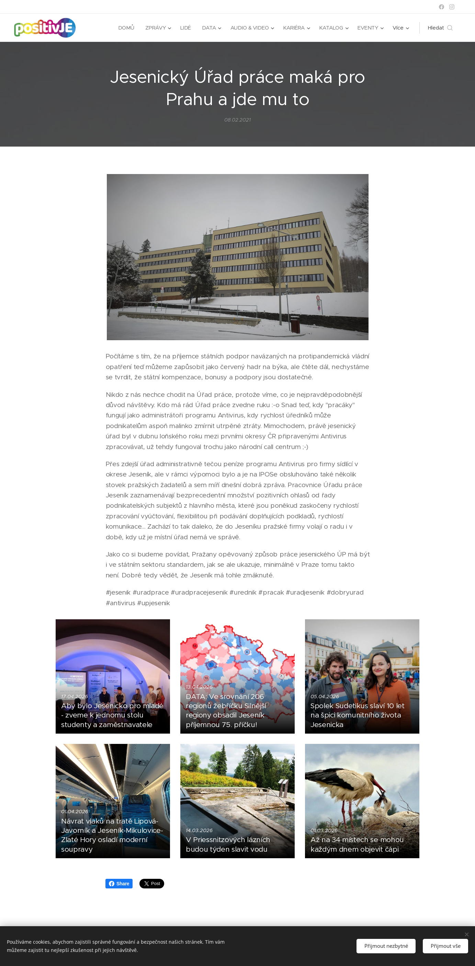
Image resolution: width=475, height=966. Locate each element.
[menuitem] (125, 27)
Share (119, 883)
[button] (440, 27)
